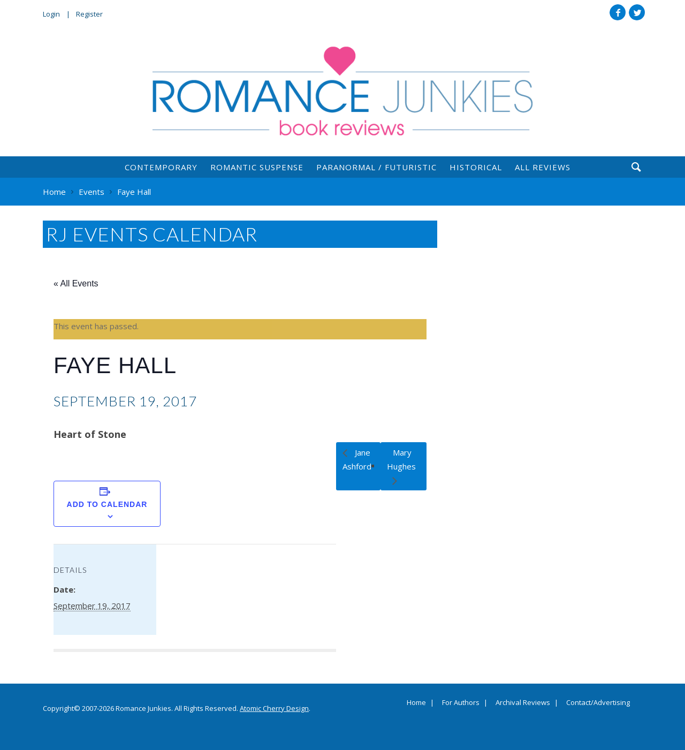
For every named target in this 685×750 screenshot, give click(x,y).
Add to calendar (107, 504)
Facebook (618, 12)
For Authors (461, 703)
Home (416, 703)
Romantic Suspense (256, 167)
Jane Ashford (356, 459)
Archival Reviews (523, 703)
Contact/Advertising (598, 703)
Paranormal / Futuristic (376, 167)
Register (89, 14)
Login (51, 14)
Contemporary (161, 167)
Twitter (637, 12)
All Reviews (542, 167)
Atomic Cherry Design (274, 708)
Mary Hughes (401, 459)
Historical (476, 167)
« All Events (76, 283)
